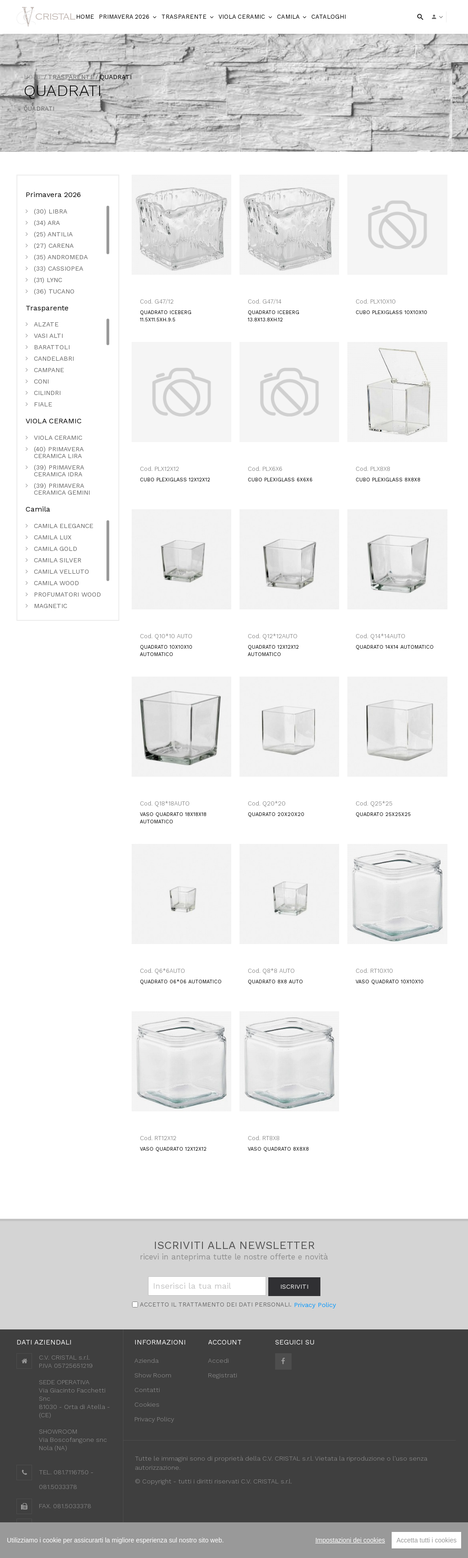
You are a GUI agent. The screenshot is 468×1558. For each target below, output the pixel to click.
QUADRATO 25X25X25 (383, 814)
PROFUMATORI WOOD (67, 594)
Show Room (152, 1375)
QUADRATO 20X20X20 (276, 814)
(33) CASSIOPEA (58, 268)
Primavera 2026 (125, 16)
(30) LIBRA (50, 211)
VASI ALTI (48, 335)
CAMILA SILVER (57, 560)
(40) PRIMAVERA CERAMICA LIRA (58, 452)
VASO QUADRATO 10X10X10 (390, 982)
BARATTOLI (52, 347)
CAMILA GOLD (55, 548)
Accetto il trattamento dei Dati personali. (215, 1304)
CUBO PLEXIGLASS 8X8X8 (388, 480)
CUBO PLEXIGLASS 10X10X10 (391, 312)
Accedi (218, 1360)
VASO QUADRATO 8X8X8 (278, 1149)
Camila (289, 16)
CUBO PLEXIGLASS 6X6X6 (280, 480)
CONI (41, 381)
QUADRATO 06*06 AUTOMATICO (181, 982)
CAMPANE (49, 370)
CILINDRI (47, 393)
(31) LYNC (48, 280)
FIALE (43, 404)
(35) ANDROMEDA (61, 257)
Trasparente (184, 16)
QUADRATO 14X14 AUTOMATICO (395, 647)
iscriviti (294, 1286)
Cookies (147, 1404)
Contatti (147, 1389)
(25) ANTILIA (53, 234)
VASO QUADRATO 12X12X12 (173, 1149)
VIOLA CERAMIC (242, 16)
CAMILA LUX (52, 537)
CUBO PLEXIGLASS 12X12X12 (175, 480)
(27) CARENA (54, 245)
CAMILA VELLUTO (61, 571)
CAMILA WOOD (56, 583)
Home (33, 76)
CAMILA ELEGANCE (63, 526)
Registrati (222, 1375)
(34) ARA (47, 222)
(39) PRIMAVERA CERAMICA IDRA (59, 471)
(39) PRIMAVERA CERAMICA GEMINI (62, 489)
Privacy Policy (315, 1304)
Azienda (146, 1360)
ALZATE (46, 324)
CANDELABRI (54, 358)
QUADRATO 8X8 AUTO (275, 982)
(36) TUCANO (54, 291)
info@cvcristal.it (63, 1526)
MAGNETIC (50, 606)
